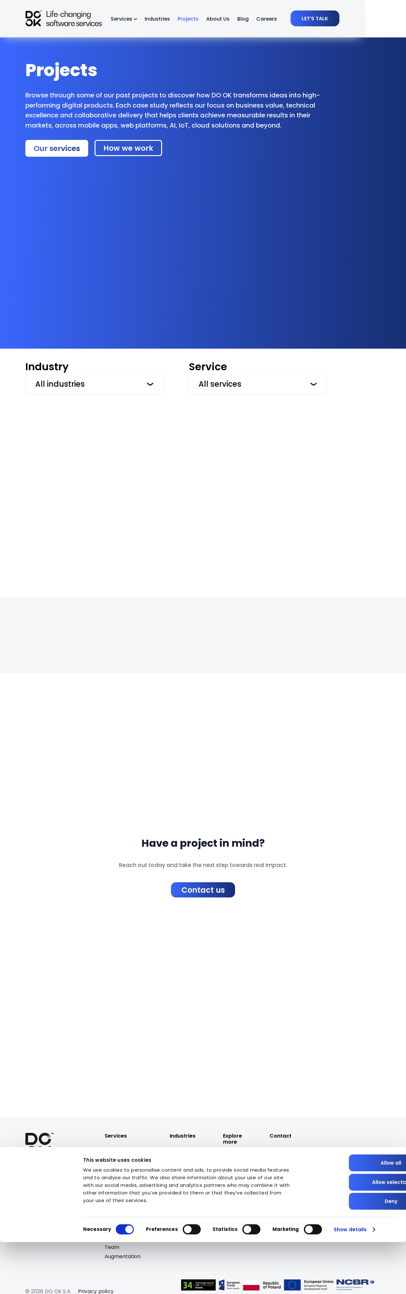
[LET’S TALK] (356, 19)
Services (142, 19)
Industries (178, 19)
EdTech (179, 1193)
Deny (353, 1253)
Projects (208, 19)
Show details (350, 1281)
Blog (263, 19)
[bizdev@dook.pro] (291, 1156)
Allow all (353, 1215)
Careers (287, 19)
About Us (238, 19)
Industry (47, 367)
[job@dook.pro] (287, 1164)
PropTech (182, 1156)
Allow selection (353, 1234)
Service (208, 367)
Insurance (182, 1183)
